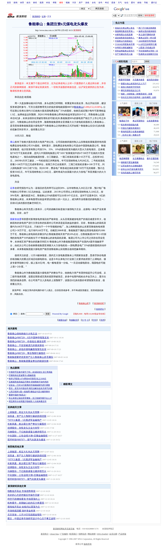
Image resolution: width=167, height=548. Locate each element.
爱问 (133, 2)
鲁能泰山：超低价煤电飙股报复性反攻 (27, 349)
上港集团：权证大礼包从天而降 (23, 412)
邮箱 (139, 2)
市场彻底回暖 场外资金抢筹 (22, 511)
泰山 (12, 142)
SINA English (102, 534)
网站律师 (92, 534)
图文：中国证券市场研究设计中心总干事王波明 (31, 518)
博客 (55, 2)
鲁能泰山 (78, 107)
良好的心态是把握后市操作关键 (23, 495)
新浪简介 (45, 534)
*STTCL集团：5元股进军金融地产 (25, 420)
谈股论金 (62, 320)
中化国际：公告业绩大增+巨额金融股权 (28, 436)
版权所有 (88, 544)
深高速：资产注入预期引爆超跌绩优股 (27, 416)
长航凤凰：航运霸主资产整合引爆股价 (27, 424)
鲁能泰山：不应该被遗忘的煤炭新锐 (26, 345)
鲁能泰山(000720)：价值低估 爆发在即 (27, 341)
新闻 (15, 2)
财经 (35, 2)
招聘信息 (82, 534)
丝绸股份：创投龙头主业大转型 (23, 428)
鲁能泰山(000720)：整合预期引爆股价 (27, 353)
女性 (94, 2)
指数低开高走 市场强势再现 (22, 491)
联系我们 (73, 534)
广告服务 (64, 534)
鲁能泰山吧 (84, 303)
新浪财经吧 (99, 303)
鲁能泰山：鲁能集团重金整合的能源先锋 (28, 361)
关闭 (102, 320)
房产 (81, 2)
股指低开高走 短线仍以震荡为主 (24, 507)
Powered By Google (60, 314)
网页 (15, 314)
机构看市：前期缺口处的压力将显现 (26, 503)
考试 (107, 2)
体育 (22, 2)
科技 (48, 2)
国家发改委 (16, 219)
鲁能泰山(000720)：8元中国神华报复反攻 (28, 337)
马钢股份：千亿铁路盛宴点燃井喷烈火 (27, 432)
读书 (100, 2)
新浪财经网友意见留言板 (64, 529)
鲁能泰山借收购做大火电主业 (22, 333)
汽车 (74, 2)
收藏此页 (74, 320)
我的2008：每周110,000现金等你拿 (89, 314)
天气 (120, 2)
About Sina (54, 534)
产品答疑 (122, 534)
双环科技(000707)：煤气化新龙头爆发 (27, 439)
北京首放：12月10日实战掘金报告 (25, 514)
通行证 (154, 2)
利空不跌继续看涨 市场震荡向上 (24, 499)
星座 (113, 2)
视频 (68, 2)
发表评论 (100, 309)
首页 (9, 2)
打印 (95, 320)
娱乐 (28, 2)
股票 (42, 2)
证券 (44, 16)
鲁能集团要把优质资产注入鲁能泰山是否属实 (30, 357)
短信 (126, 2)
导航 (146, 2)
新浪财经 (36, 16)
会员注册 (113, 534)
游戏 (87, 2)
